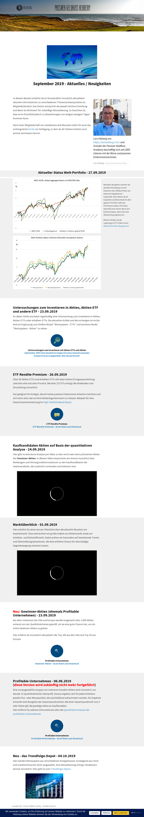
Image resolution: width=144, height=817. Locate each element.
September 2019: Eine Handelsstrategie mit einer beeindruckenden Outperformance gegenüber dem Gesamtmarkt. (57, 354)
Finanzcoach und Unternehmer (116, 163)
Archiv (31, 129)
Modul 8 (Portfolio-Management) (116, 226)
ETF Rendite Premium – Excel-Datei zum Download (57, 426)
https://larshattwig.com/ (106, 142)
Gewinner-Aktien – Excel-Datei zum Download (57, 663)
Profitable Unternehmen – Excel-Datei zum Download (57, 738)
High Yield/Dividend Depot (57, 402)
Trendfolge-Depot (60, 768)
